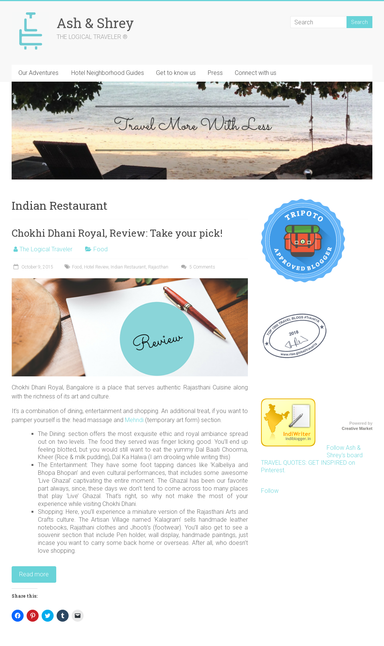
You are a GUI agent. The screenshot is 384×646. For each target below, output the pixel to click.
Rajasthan (158, 267)
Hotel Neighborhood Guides (107, 72)
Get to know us (176, 72)
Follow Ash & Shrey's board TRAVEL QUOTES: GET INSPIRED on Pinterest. (312, 459)
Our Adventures (38, 72)
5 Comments (197, 267)
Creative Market (357, 428)
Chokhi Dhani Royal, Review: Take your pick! (117, 233)
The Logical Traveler (46, 249)
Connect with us (255, 72)
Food (100, 249)
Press (215, 72)
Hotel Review (96, 267)
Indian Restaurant (128, 267)
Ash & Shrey (95, 23)
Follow (270, 490)
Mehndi (135, 420)
